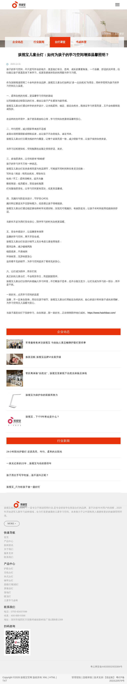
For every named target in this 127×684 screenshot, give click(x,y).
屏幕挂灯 (8, 588)
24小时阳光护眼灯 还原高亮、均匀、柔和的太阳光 (34, 451)
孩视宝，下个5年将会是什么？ (42, 416)
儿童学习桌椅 (11, 600)
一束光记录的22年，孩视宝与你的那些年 (29, 463)
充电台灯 (8, 572)
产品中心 (8, 541)
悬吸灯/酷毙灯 (11, 584)
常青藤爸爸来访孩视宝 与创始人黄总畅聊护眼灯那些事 (56, 342)
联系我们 (8, 557)
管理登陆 (76, 677)
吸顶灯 (7, 596)
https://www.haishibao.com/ (101, 312)
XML (45, 677)
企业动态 (17, 42)
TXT (4, 680)
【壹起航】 (109, 677)
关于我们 (8, 549)
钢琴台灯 (8, 580)
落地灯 (7, 592)
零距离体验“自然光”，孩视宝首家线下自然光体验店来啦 (56, 373)
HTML (52, 677)
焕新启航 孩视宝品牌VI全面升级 (43, 357)
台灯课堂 (119, 33)
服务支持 (8, 553)
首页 (96, 33)
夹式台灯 (8, 576)
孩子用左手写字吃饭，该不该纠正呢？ (27, 475)
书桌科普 (81, 42)
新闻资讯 (106, 33)
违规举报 (87, 677)
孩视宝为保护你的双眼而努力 (42, 395)
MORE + (11, 523)
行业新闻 (39, 42)
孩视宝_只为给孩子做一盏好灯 (23, 487)
